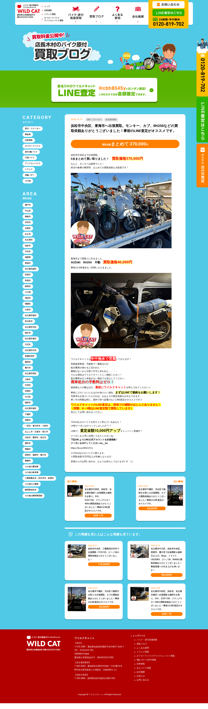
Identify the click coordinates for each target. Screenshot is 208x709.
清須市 (28, 322)
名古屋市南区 (32, 342)
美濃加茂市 (30, 389)
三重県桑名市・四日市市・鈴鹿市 (39, 532)
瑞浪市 (28, 443)
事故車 (28, 135)
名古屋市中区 (32, 382)
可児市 (28, 375)
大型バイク (30, 162)
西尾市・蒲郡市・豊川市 (37, 503)
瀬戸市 (28, 214)
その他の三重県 (33, 540)
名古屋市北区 (32, 355)
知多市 (28, 261)
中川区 (28, 436)
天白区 (28, 268)
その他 (28, 189)
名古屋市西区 (32, 409)
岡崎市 (28, 496)
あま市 (28, 248)
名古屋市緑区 (32, 288)
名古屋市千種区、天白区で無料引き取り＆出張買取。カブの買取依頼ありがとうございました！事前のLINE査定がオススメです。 (152, 497)
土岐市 (28, 416)
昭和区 (28, 308)
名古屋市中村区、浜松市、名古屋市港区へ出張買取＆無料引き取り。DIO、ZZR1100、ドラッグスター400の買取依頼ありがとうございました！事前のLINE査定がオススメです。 (98, 501)
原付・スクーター (95, 120)
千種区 (28, 456)
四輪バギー (30, 182)
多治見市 (29, 349)
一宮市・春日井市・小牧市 (38, 470)
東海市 (28, 281)
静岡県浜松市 (32, 547)
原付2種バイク (32, 156)
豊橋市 (28, 510)
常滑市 (28, 302)
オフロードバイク (34, 149)
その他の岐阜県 (33, 523)
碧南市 (28, 228)
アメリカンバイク (34, 169)
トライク (29, 176)
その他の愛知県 (33, 517)
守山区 (28, 221)
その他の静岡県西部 (35, 554)
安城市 (28, 429)
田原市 (28, 295)
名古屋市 (29, 255)
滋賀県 (28, 275)
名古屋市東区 (32, 369)
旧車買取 (48, 10)
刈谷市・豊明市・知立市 (37, 483)
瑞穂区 (28, 328)
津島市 (28, 463)
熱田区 (28, 396)
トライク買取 (50, 14)
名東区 (28, 241)
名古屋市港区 (115, 120)
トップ (47, 6)
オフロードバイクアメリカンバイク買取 (53, 19)
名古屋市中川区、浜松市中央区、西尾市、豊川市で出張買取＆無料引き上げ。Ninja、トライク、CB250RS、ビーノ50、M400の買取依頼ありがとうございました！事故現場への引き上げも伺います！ (166, 560)
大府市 (28, 335)
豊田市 (28, 490)
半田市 (28, 234)
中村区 (28, 422)
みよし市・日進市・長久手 (38, 476)
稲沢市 (28, 362)
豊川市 (28, 402)
